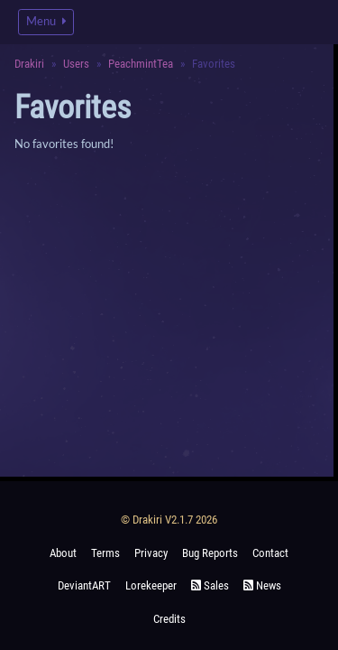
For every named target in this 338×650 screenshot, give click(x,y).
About (63, 553)
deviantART (84, 585)
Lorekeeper (151, 585)
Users (76, 63)
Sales (210, 585)
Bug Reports (210, 553)
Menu (46, 21)
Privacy (151, 553)
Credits (169, 619)
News (262, 585)
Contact (270, 553)
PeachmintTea (140, 63)
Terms (105, 553)
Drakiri (29, 63)
